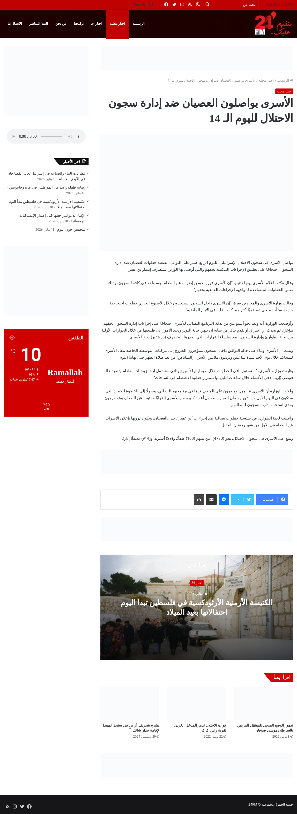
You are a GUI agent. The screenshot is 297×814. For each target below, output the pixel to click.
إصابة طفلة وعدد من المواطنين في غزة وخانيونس (47, 187)
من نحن (60, 24)
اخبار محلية (117, 24)
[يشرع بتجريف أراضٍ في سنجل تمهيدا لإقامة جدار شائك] (129, 703)
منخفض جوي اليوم (71, 229)
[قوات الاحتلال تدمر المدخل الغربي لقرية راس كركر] (196, 703)
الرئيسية (139, 24)
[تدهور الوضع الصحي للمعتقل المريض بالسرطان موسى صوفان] (263, 703)
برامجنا (79, 24)
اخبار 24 (96, 24)
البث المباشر (38, 24)
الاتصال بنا (15, 24)
